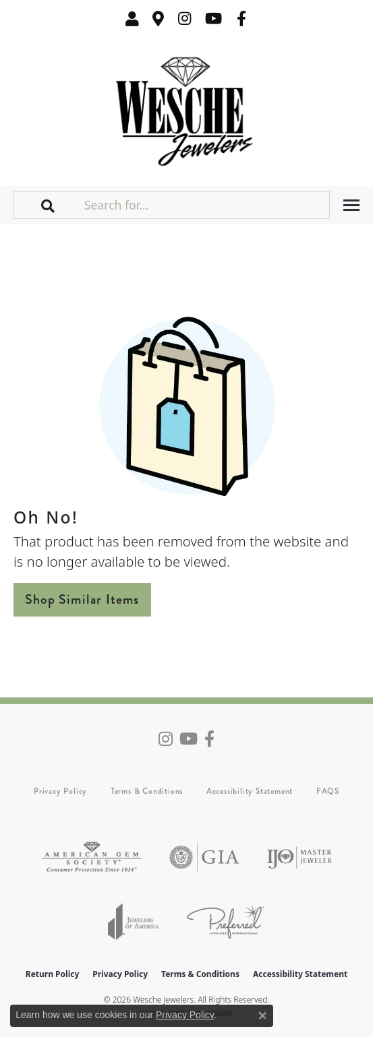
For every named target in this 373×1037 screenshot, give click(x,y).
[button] (132, 18)
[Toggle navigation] (351, 205)
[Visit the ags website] (91, 857)
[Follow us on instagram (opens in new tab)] (185, 18)
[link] (158, 18)
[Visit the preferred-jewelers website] (225, 921)
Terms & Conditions (147, 791)
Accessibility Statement (249, 791)
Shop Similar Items (82, 599)
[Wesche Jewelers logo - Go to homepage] (186, 108)
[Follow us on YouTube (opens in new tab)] (213, 18)
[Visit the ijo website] (299, 857)
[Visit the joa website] (133, 921)
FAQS (327, 791)
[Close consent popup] (262, 1015)
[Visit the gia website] (204, 857)
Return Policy (53, 974)
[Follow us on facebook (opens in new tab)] (241, 18)
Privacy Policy (60, 791)
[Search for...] (205, 205)
